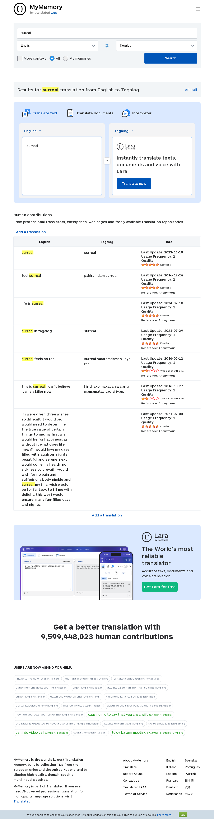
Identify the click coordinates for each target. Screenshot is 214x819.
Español (171, 774)
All (55, 58)
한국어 (189, 794)
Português (192, 767)
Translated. (23, 801)
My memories (77, 58)
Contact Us (131, 780)
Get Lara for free (160, 586)
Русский (190, 774)
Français (172, 780)
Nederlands (174, 794)
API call (191, 90)
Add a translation (31, 232)
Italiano (171, 767)
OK (183, 814)
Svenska (191, 760)
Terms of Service (135, 794)
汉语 (188, 787)
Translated (134, 787)
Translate (130, 767)
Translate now (134, 183)
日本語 (189, 780)
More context (31, 58)
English (171, 760)
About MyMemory (135, 760)
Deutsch (172, 787)
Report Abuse (133, 774)
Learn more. (164, 814)
